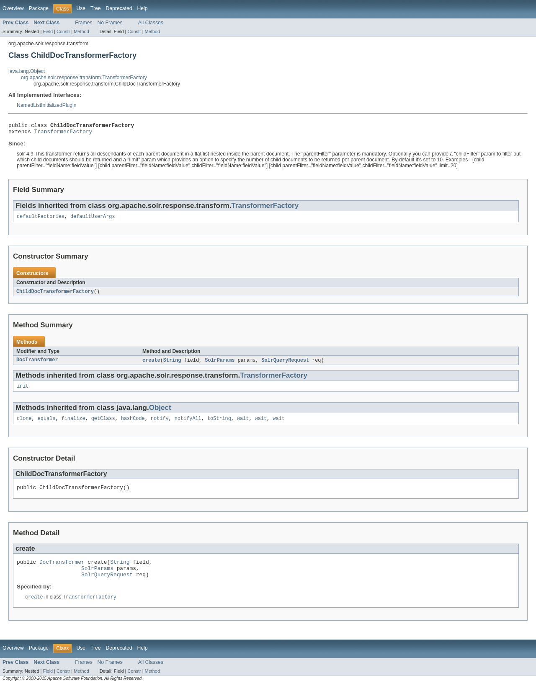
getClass (103, 424)
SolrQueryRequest (285, 364)
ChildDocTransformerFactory (55, 295)
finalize (73, 424)
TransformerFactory (63, 133)
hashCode (133, 424)
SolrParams (219, 364)
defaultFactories (40, 219)
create (151, 364)
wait (243, 424)
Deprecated (119, 8)
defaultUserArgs (92, 219)
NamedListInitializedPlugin (47, 105)
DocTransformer (37, 364)
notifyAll (188, 424)
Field (48, 31)
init (22, 391)
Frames (83, 23)
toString (219, 424)
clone (24, 424)
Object (160, 413)
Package (39, 8)
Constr (63, 31)
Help (142, 8)
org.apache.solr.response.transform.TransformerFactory (84, 77)
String (172, 364)
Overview (13, 8)
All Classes (150, 23)
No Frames (110, 23)
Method (81, 31)
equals (47, 424)
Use (80, 8)
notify (160, 424)
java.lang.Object (26, 71)
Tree (95, 8)
